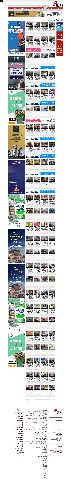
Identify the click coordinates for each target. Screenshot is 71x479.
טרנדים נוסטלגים (32, 433)
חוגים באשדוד (35, 418)
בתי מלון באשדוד (44, 449)
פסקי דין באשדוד (44, 438)
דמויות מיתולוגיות (38, 433)
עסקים (42, 8)
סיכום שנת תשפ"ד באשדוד (43, 428)
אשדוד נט (61, 20)
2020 (44, 399)
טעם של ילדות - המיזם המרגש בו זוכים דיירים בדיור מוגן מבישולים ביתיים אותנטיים (45, 167)
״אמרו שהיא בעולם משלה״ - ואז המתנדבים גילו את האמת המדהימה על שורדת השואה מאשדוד (44, 97)
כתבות (46, 421)
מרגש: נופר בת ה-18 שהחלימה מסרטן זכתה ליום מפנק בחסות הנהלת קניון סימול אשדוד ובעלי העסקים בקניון (37, 353)
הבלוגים (46, 431)
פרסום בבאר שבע (44, 455)
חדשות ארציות (45, 413)
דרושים (38, 8)
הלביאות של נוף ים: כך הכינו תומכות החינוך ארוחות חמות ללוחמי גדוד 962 (52, 43)
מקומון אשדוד (45, 451)
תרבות (49, 8)
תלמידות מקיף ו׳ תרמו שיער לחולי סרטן (30, 201)
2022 (48, 399)
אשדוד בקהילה (56, 20)
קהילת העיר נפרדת (42, 428)
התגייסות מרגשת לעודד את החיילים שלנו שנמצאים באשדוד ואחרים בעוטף (37, 338)
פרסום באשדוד (45, 462)
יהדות (39, 442)
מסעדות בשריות (45, 414)
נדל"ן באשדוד (45, 446)
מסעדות (46, 414)
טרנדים (37, 437)
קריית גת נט (45, 469)
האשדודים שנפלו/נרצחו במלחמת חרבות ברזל (39, 430)
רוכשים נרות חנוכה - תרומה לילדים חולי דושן (44, 77)
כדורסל (37, 419)
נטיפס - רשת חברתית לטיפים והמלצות (41, 447)
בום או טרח (42, 411)
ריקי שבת (46, 474)
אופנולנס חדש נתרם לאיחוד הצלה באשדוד (30, 391)
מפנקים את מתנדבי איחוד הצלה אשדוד (38, 296)
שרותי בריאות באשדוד (44, 457)
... (47, 79)
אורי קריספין (54, 432)
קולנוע (32, 8)
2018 (40, 399)
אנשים (32, 411)
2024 (52, 399)
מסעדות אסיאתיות (40, 415)
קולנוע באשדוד (29, 418)
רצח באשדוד (45, 474)
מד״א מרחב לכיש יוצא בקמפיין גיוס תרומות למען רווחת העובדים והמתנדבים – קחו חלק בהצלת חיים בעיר (52, 97)
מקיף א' (46, 476)
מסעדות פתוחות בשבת (32, 415)
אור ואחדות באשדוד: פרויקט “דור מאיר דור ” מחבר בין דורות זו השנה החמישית (30, 60)
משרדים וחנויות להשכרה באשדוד (42, 456)
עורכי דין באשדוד (38, 438)
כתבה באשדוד (45, 465)
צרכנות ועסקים (45, 435)
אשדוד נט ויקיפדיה (44, 463)
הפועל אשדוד (45, 477)
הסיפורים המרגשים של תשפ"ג (36, 422)
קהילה (45, 8)
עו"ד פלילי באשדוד (44, 467)
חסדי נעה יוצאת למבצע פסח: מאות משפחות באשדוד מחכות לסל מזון (30, 43)
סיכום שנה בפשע (35, 423)
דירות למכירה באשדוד (44, 453)
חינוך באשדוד (39, 444)
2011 (26, 399)
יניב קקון (46, 473)
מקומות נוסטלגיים (44, 433)
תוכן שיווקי (45, 435)
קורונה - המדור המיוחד (43, 439)
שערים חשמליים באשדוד (43, 461)
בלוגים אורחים (37, 432)
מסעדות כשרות (32, 416)
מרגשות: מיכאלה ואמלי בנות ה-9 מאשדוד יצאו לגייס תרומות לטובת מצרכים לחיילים (30, 284)
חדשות (59, 8)
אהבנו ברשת (43, 442)
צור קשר (15, 8)
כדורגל (33, 419)
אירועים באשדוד (45, 457)
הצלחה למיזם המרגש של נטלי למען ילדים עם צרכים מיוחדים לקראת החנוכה (52, 284)
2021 (46, 399)
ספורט (56, 8)
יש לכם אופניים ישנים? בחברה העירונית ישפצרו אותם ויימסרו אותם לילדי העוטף (37, 256)
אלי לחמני (45, 475)
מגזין (46, 420)
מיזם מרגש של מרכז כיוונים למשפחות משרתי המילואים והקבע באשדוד (37, 29)
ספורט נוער (40, 419)
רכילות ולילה (45, 410)
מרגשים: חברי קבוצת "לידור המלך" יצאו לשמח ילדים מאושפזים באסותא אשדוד (52, 379)
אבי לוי (46, 476)
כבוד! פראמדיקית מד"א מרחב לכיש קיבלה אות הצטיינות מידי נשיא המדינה (37, 379)
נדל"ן (31, 413)
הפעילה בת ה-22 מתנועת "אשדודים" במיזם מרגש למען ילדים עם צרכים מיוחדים (52, 270)
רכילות (52, 8)
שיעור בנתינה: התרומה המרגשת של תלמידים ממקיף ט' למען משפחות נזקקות (37, 243)
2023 (50, 399)
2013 (30, 399)
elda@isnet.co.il (59, 430)
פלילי (41, 413)
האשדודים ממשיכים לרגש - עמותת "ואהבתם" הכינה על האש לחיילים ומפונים (30, 311)
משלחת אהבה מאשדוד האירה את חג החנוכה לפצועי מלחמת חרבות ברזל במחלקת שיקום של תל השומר (44, 150)
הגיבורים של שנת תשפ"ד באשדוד (42, 429)
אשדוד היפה (50, 20)
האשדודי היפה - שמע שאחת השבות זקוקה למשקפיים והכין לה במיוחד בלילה (30, 270)
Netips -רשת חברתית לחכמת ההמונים (41, 461)
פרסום (46, 470)
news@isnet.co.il (59, 435)
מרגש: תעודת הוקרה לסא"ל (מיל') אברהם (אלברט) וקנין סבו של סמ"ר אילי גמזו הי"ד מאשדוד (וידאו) (37, 203)
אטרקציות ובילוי (42, 437)
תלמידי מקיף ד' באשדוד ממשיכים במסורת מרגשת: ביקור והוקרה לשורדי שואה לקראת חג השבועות (30, 132)
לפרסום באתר (34, 6)
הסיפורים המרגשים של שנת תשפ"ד (41, 430)
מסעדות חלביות (39, 414)
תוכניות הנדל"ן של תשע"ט (33, 443)
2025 (54, 399)
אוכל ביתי (45, 415)
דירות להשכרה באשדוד (44, 454)
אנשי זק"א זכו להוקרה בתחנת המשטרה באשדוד (37, 148)
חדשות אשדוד (45, 412)
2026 (26, 400)
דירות (35, 8)
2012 (28, 399)
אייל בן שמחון (45, 448)
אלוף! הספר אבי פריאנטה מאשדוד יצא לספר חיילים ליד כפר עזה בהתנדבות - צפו (30, 324)
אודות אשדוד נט (24, 8)
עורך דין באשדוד (45, 468)
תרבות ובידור (45, 417)
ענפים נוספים (45, 419)
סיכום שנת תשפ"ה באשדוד (43, 440)
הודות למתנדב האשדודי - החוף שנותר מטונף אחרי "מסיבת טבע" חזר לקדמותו (37, 365)
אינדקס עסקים (31, 442)
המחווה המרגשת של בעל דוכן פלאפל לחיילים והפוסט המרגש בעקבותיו (30, 338)
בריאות (36, 427)
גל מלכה (46, 471)
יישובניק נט (45, 450)
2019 (42, 399)
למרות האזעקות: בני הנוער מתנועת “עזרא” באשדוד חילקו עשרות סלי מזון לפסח (52, 29)
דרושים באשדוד (45, 458)
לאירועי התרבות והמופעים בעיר (42, 418)
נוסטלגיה (34, 421)
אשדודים (38, 411)
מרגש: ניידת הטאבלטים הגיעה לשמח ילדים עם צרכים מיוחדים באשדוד (37, 284)
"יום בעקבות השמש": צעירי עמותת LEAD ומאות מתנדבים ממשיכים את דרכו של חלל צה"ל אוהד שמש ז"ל (37, 44)
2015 (34, 399)
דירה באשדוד (45, 466)
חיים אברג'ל (45, 472)
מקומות (35, 411)
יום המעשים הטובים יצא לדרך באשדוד (45, 242)
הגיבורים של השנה (44, 422)
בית (62, 8)
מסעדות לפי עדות (38, 416)
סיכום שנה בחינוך (41, 423)
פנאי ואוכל (35, 442)
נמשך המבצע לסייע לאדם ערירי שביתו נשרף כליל (45, 215)
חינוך (19, 8)
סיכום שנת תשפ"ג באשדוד (43, 421)
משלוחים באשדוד (44, 452)
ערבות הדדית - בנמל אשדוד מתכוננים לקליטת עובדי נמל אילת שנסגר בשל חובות (30, 114)
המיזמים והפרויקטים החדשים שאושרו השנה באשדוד (39, 441)
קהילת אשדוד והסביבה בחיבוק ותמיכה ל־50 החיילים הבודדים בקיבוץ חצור (30, 96)
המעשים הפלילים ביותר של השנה (37, 444)
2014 (32, 399)
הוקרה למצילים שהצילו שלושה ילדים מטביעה (45, 364)
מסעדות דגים (34, 414)
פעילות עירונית (40, 427)
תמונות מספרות (39, 421)
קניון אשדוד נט (33, 444)
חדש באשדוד (38, 435)
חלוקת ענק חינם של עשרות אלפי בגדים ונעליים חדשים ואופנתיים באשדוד (52, 184)
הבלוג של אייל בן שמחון (44, 432)
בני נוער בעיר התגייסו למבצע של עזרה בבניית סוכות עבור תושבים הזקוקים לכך (37, 96)
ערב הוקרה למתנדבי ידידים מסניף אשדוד (37, 113)
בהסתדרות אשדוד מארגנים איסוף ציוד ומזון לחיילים (45, 337)
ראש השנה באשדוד (41, 443)
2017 (38, 399)
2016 (36, 399)
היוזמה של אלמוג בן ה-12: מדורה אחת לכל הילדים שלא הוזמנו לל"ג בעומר (52, 392)
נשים (46, 442)
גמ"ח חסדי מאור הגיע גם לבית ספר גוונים (44, 378)
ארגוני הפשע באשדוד (36, 413)
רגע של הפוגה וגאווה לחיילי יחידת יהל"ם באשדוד (44, 183)
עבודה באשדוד (45, 464)
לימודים (42, 435)
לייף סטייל (45, 436)
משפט (29, 8)
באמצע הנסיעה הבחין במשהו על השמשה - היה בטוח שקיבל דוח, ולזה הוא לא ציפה (37, 229)
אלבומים (46, 425)
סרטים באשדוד (44, 444)
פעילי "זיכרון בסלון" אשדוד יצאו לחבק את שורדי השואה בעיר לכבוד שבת (37, 311)
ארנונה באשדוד (45, 459)
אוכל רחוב (41, 416)
